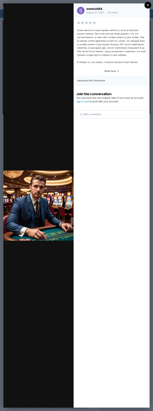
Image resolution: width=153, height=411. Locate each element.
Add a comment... (91, 114)
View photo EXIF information (91, 80)
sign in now (82, 101)
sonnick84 (94, 9)
